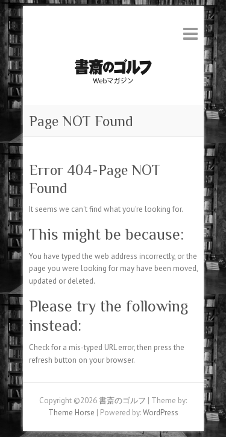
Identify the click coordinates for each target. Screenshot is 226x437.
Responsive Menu (190, 33)
